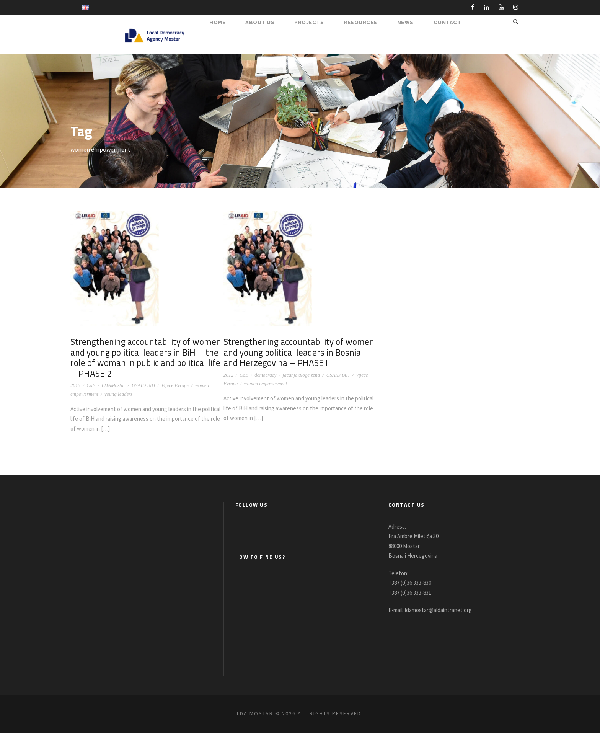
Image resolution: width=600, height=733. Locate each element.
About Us (265, 22)
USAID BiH (143, 385)
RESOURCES (363, 22)
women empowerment (265, 383)
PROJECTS (313, 22)
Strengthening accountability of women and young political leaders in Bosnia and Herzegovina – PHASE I (299, 351)
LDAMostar (113, 385)
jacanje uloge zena (301, 375)
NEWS (408, 22)
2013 (75, 385)
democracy (265, 375)
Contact (448, 22)
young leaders (118, 394)
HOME (224, 22)
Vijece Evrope (175, 385)
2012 (228, 375)
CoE (90, 385)
